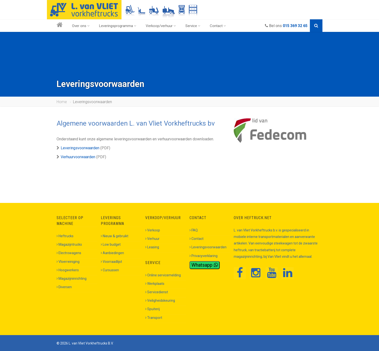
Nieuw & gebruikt (114, 236)
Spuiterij (152, 309)
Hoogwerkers (68, 270)
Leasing (152, 247)
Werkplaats (154, 284)
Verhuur (152, 239)
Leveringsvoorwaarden (80, 148)
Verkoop (152, 230)
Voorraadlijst (111, 262)
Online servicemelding (163, 275)
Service (192, 26)
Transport (153, 318)
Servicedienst (156, 292)
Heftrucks (65, 236)
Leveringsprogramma (117, 26)
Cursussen (110, 270)
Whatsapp (204, 265)
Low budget (111, 244)
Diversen (64, 287)
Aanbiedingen (112, 253)
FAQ (194, 230)
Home (62, 102)
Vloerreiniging (68, 262)
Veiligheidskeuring (160, 300)
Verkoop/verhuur (161, 26)
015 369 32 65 (295, 25)
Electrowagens (69, 253)
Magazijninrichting (72, 278)
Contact (218, 26)
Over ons (81, 26)
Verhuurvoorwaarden (78, 157)
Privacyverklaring (204, 256)
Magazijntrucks (69, 244)
